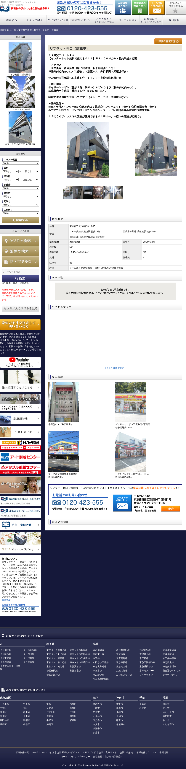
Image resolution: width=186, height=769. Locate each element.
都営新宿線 (75, 670)
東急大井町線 (99, 666)
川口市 (166, 704)
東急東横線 (121, 662)
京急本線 (97, 670)
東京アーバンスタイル (4, 9)
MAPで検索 (20, 241)
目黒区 (73, 716)
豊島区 (3, 724)
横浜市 (119, 704)
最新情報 (163, 752)
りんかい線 (98, 674)
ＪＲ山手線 (5, 650)
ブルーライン (146, 674)
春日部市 (167, 716)
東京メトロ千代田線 (80, 658)
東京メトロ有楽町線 (56, 662)
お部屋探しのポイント (81, 20)
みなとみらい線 (124, 674)
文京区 (3, 708)
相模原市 (120, 724)
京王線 (96, 658)
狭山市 (166, 720)
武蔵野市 (97, 704)
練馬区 (49, 724)
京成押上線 (145, 654)
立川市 (96, 724)
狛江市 (96, 712)
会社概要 (6, 600)
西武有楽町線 (123, 650)
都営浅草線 (75, 666)
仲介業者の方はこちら (140, 7)
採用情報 (174, 20)
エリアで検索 (20, 261)
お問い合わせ (157, 7)
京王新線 (144, 658)
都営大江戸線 (53, 674)
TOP (2, 30)
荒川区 (3, 712)
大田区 (26, 716)
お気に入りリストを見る (176, 7)
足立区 (49, 708)
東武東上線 (98, 654)
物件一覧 (11, 30)
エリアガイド (104, 20)
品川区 (3, 716)
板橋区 (26, 724)
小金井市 (97, 716)
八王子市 (97, 728)
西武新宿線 (145, 650)
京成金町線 (168, 654)
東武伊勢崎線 (169, 650)
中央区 (26, 704)
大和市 (119, 716)
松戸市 (143, 708)
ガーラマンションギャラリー (75, 756)
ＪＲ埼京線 (5, 654)
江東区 (73, 712)
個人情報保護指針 (114, 756)
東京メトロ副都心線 (56, 650)
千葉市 (143, 704)
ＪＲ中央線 (5, 658)
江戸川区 (50, 712)
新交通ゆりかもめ (172, 670)
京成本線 (120, 654)
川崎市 (119, 712)
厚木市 (119, 708)
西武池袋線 (98, 650)
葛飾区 (73, 708)
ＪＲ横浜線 (28, 654)
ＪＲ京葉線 (28, 662)
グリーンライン (170, 674)
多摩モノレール (147, 670)
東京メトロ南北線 (55, 666)
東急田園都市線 (147, 662)
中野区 (49, 720)
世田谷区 (4, 720)
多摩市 (96, 732)
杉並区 (73, 720)
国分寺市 (97, 720)
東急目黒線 (168, 662)
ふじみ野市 (168, 724)
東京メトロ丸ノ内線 (56, 654)
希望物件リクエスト (146, 752)
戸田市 (166, 708)
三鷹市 (96, 708)
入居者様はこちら (123, 7)
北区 (25, 708)
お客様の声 (151, 20)
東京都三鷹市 (25, 30)
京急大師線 (121, 670)
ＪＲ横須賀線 (30, 650)
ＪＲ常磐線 (28, 658)
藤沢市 (119, 720)
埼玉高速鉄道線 (101, 678)
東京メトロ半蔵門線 (80, 662)
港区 (48, 704)
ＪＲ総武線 (5, 662)
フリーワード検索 (20, 278)
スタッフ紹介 (34, 20)
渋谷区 (49, 716)
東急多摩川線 (169, 666)
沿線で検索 (20, 251)
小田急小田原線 (101, 662)
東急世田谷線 (146, 666)
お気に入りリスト (108, 752)
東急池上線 (121, 666)
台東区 (73, 704)
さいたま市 (168, 712)
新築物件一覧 (22, 752)
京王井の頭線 (169, 658)
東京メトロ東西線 (55, 658)
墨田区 (26, 712)
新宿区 (26, 720)
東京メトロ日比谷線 (80, 654)
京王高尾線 (121, 658)
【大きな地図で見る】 (115, 368)
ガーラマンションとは (58, 20)
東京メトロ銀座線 (79, 650)
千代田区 (4, 704)
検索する (11, 20)
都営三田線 (52, 670)
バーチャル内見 (128, 20)
